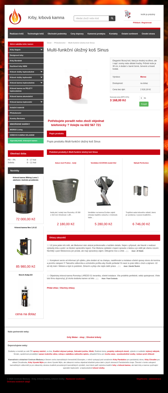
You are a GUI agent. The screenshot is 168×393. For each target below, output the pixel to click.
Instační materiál (17, 107)
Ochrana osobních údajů (18, 382)
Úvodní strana (148, 34)
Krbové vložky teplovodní (21, 77)
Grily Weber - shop (75, 337)
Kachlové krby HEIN (18, 66)
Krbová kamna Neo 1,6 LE (26, 227)
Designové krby (16, 55)
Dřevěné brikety (93, 337)
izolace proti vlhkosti (145, 354)
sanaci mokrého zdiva (48, 354)
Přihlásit (136, 23)
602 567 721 (92, 125)
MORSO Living (16, 130)
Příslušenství (15, 113)
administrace (155, 379)
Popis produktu (56, 133)
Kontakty (113, 34)
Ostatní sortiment (129, 34)
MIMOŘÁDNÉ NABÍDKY (20, 124)
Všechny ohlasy (67, 288)
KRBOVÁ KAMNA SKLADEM (22, 135)
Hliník (91, 351)
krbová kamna (124, 365)
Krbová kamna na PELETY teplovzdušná (21, 89)
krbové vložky (99, 368)
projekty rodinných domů (118, 351)
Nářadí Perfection (141, 163)
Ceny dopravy (77, 34)
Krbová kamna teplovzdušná (22, 83)
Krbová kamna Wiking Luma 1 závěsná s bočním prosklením (25, 179)
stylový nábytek (152, 351)
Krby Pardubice (119, 360)
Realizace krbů (17, 34)
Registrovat (147, 23)
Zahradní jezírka (81, 351)
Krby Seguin (15, 50)
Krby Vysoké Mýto (36, 362)
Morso (143, 77)
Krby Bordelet (16, 61)
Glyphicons (142, 379)
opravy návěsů (39, 351)
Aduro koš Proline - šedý (65, 163)
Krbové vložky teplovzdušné (22, 72)
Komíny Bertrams (17, 118)
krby (114, 365)
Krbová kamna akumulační (21, 96)
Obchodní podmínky (57, 34)
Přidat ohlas (53, 288)
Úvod (49, 43)
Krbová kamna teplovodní (21, 102)
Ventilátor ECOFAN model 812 (103, 163)
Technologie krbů (36, 34)
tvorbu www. (110, 354)
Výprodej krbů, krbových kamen (23, 141)
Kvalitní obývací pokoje (63, 351)
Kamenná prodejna (96, 34)
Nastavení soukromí (75, 379)
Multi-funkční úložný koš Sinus (81, 43)
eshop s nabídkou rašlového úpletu (74, 354)
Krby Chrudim (151, 360)
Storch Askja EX (26, 275)
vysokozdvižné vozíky (126, 354)
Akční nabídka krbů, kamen (21, 44)
